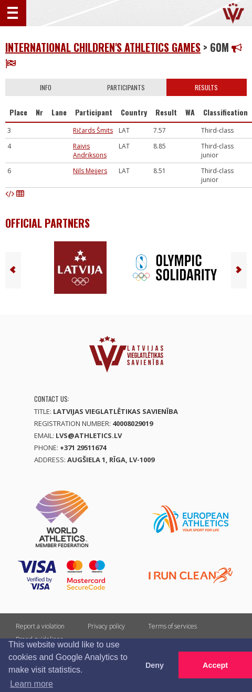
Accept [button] (215, 665)
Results (206, 87)
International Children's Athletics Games (103, 47)
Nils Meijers (90, 170)
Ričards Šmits (93, 130)
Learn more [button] (31, 683)
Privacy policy (106, 626)
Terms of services (172, 626)
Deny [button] (154, 665)
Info (45, 87)
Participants (126, 87)
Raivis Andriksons (90, 150)
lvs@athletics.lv (89, 435)
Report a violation (40, 626)
